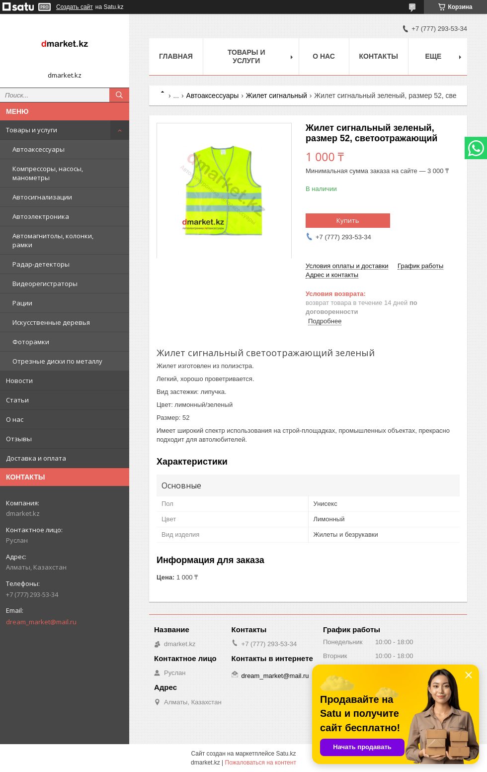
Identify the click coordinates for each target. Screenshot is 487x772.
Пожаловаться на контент (260, 762)
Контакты (378, 56)
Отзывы (19, 438)
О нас (14, 419)
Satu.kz (286, 753)
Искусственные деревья (51, 322)
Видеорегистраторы (45, 283)
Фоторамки (30, 341)
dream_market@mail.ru (41, 621)
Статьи (17, 399)
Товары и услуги (31, 129)
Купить (347, 220)
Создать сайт (74, 6)
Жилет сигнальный (276, 95)
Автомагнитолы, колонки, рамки (52, 240)
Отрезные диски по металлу (57, 361)
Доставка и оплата (36, 458)
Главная (176, 56)
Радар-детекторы (41, 264)
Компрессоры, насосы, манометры (47, 173)
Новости (19, 380)
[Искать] (119, 95)
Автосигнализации (42, 197)
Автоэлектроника (40, 216)
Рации (22, 302)
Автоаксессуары (38, 149)
